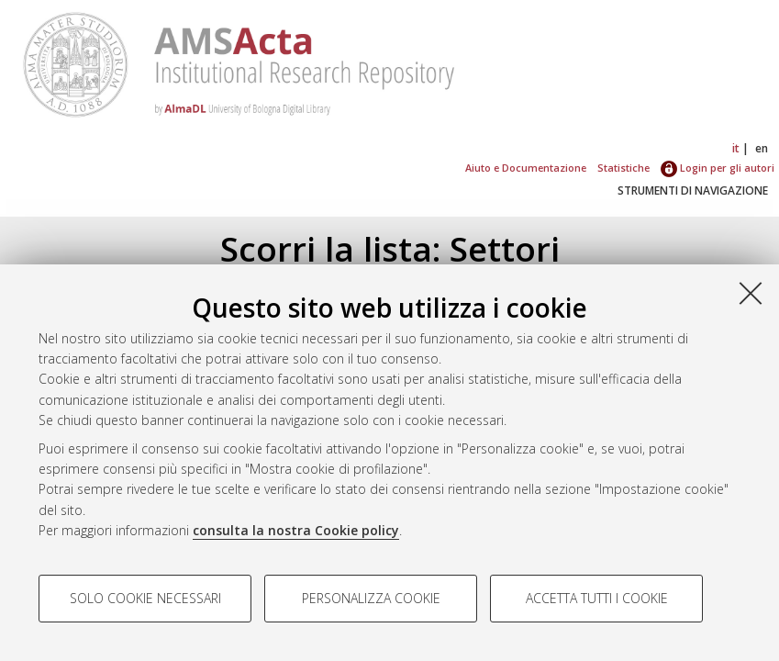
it (736, 148)
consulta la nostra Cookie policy (296, 530)
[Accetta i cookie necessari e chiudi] (750, 293)
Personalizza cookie (371, 598)
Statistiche (623, 167)
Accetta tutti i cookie (597, 598)
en (761, 148)
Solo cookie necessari (145, 598)
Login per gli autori (717, 167)
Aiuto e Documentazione (525, 167)
